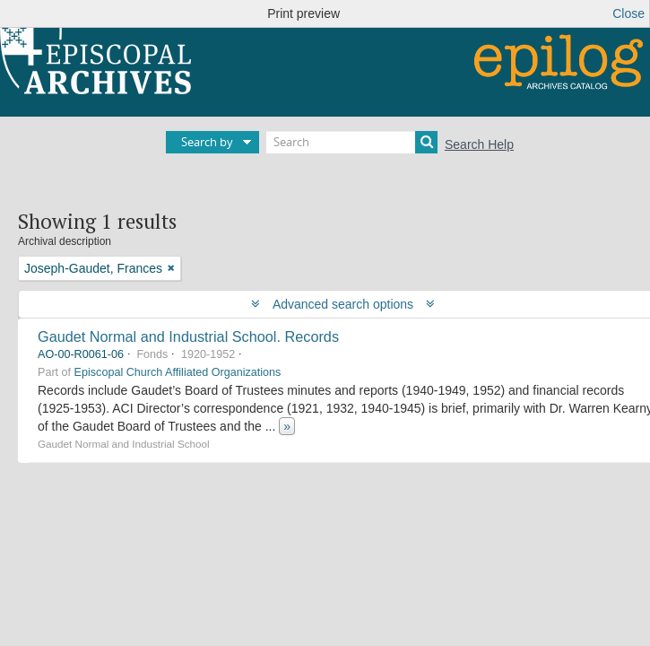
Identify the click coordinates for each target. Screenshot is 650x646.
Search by (207, 142)
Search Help (479, 144)
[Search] (352, 142)
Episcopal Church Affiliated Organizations (178, 372)
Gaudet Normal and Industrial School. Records (188, 336)
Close (628, 13)
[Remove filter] (171, 268)
